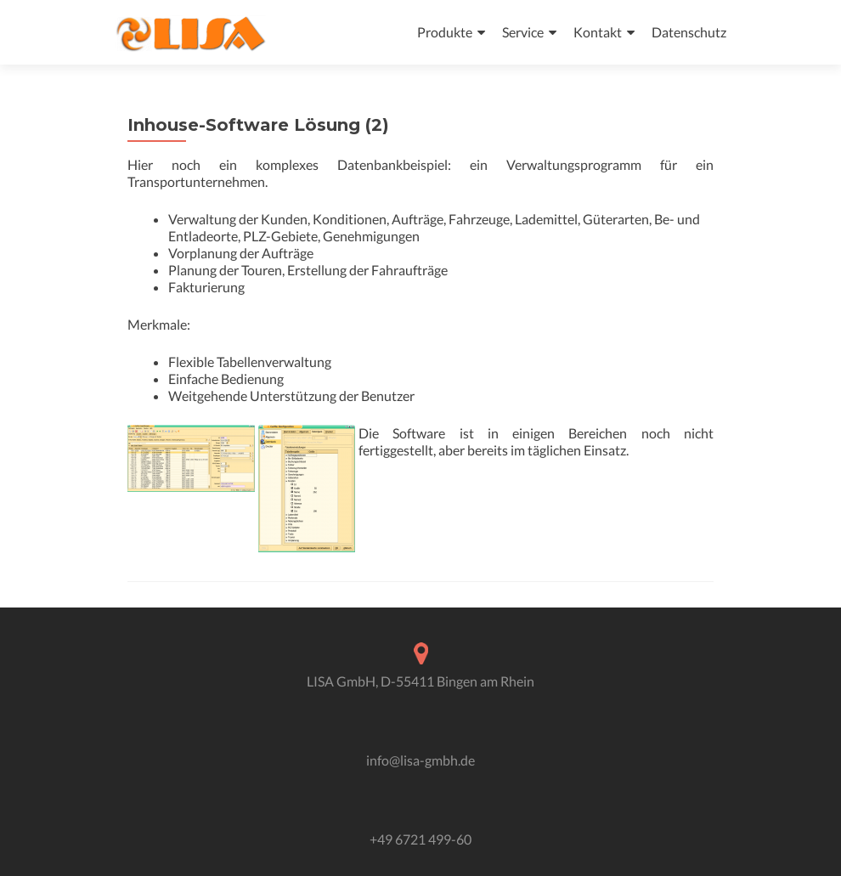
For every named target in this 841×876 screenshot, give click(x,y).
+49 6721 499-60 (420, 839)
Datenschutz (689, 32)
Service (523, 32)
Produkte (444, 32)
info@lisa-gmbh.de (420, 760)
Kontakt (597, 32)
